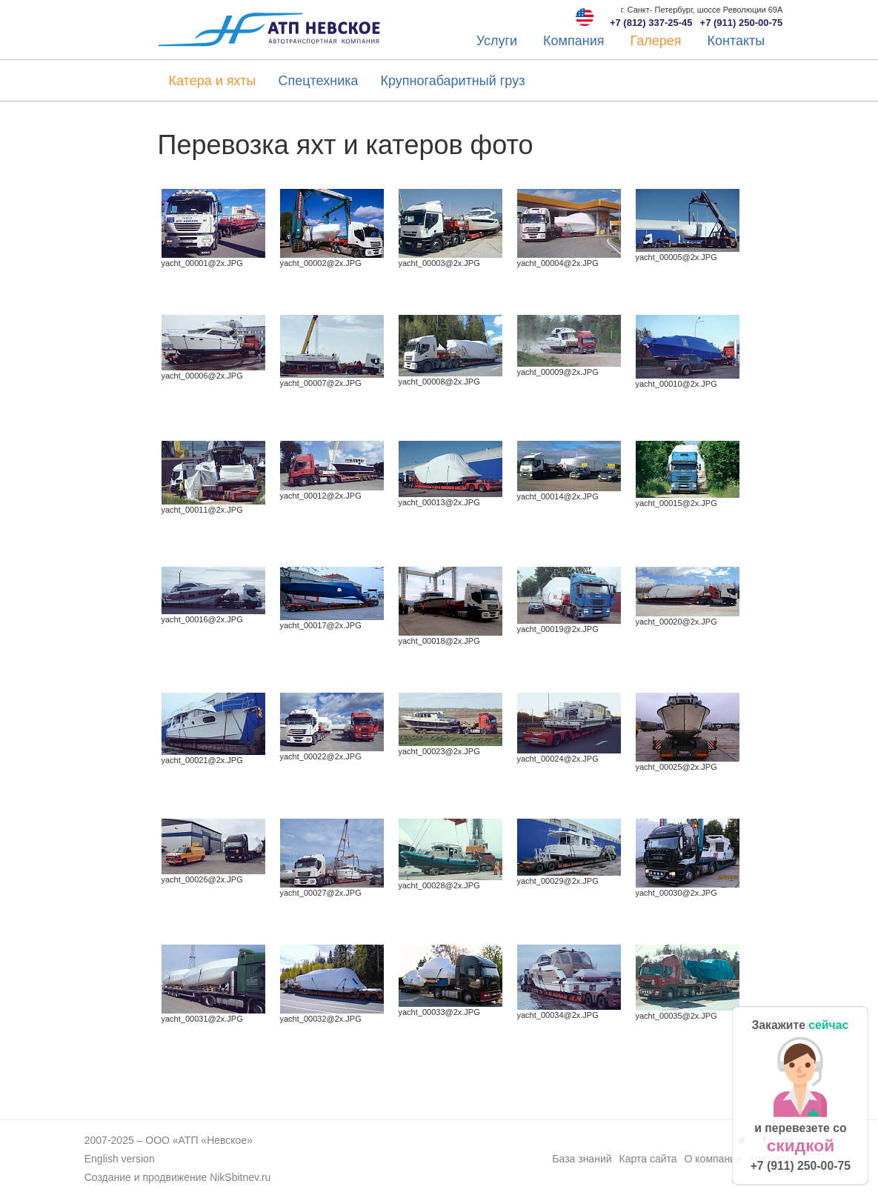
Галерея (655, 40)
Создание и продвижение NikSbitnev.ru (177, 1177)
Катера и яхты (212, 80)
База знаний (581, 1159)
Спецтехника (318, 80)
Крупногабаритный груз (452, 80)
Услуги (496, 40)
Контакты (736, 40)
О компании (713, 1159)
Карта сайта (648, 1159)
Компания (573, 40)
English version (119, 1159)
